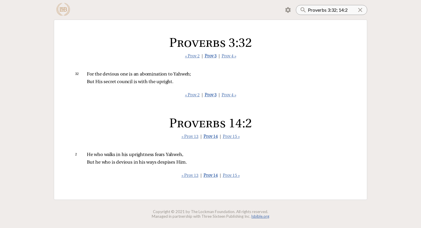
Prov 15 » (231, 137)
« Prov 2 (192, 56)
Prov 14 (210, 137)
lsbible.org (260, 216)
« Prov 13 (190, 137)
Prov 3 (211, 56)
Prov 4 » (229, 56)
